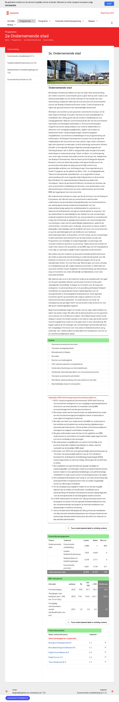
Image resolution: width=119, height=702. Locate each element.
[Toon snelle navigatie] (112, 23)
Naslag (10, 25)
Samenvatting (48, 40)
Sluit (109, 4)
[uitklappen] (105, 643)
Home (7, 40)
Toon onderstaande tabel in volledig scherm (89, 528)
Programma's (25, 21)
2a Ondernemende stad (32, 40)
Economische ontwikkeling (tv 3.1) (21, 56)
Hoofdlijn (11, 21)
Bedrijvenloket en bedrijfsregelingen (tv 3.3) (23, 71)
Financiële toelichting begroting (68, 21)
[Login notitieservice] (17, 698)
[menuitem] (11, 21)
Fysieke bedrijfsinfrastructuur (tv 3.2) (22, 63)
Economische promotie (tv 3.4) (20, 80)
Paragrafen (43, 21)
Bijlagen (91, 21)
